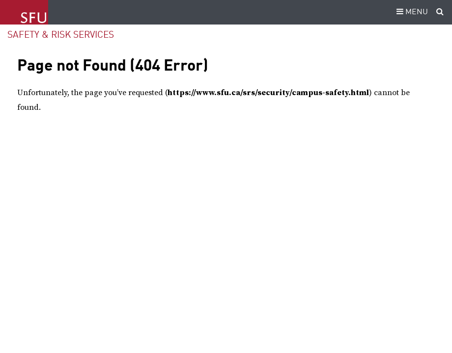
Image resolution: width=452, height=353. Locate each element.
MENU (410, 12)
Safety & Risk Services (60, 35)
